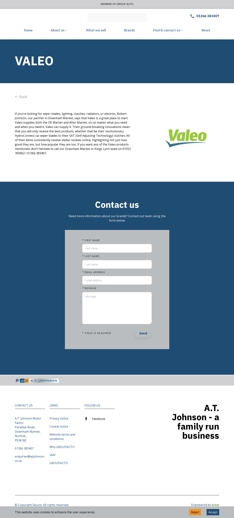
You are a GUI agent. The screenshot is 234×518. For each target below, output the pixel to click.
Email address (93, 272)
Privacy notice (59, 418)
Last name (90, 256)
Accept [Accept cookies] (212, 512)
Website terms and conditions (62, 436)
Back (21, 96)
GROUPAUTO (59, 463)
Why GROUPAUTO (62, 447)
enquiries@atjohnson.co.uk (30, 458)
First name (91, 240)
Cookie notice (59, 426)
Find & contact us (168, 30)
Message (89, 288)
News (206, 30)
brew (215, 505)
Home (28, 30)
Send (143, 333)
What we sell (96, 30)
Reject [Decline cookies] (195, 512)
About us (59, 30)
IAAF (53, 455)
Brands (129, 30)
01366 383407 (24, 448)
